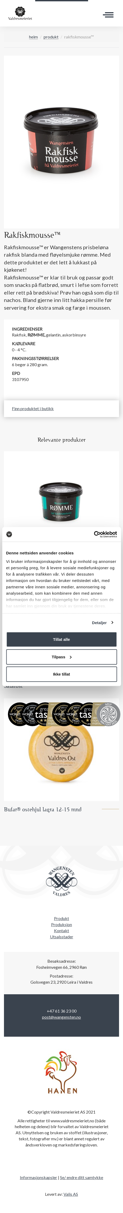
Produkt (51, 36)
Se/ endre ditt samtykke (81, 1177)
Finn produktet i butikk (33, 408)
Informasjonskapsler (38, 1177)
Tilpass (62, 656)
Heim (33, 36)
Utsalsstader (61, 936)
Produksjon (61, 924)
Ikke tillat (61, 674)
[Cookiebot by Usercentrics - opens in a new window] (94, 534)
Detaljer (99, 622)
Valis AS (70, 1194)
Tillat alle (61, 639)
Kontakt (61, 930)
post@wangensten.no (61, 1016)
